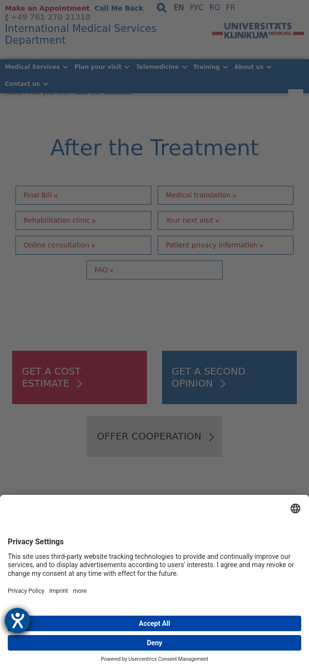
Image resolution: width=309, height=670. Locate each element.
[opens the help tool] (17, 620)
